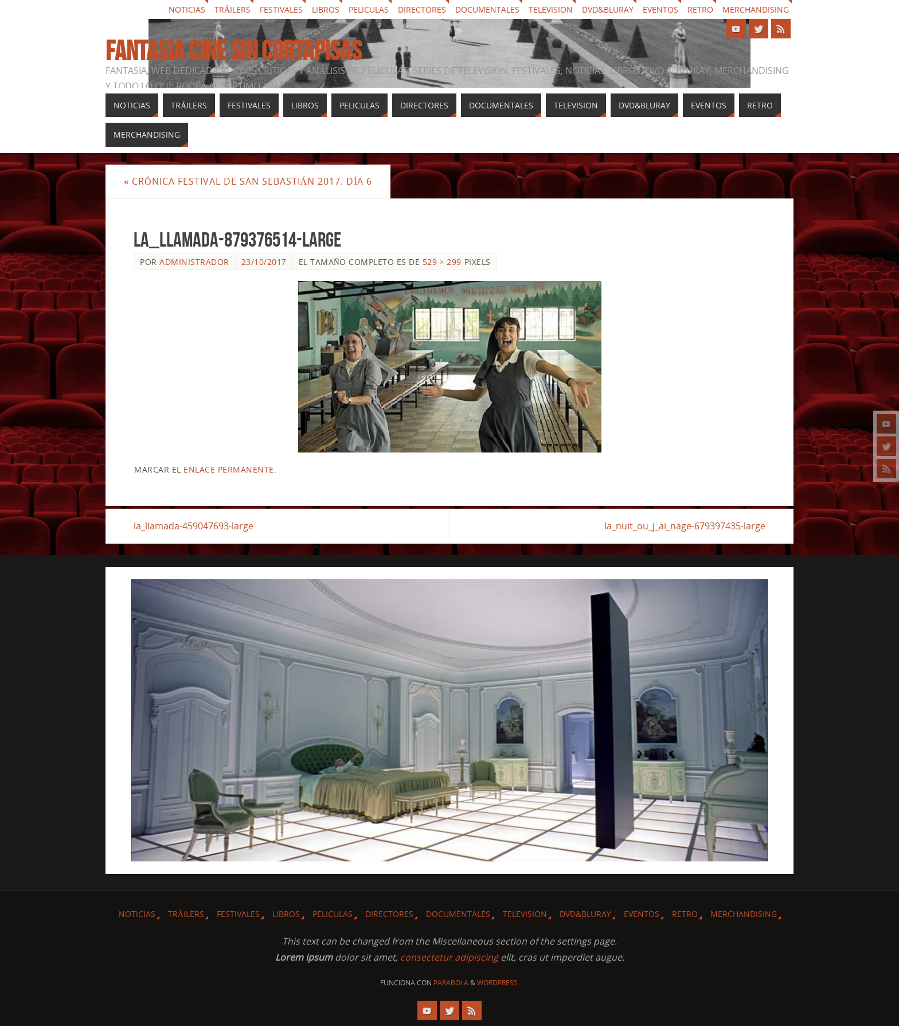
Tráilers (232, 9)
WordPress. (498, 983)
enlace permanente (228, 469)
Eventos (660, 9)
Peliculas (369, 9)
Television (551, 9)
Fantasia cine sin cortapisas (233, 51)
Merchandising (755, 9)
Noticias (187, 9)
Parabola (450, 983)
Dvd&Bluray (608, 9)
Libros (325, 9)
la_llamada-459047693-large (193, 526)
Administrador (194, 261)
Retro (700, 9)
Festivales (281, 9)
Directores (422, 9)
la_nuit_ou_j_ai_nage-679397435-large (684, 526)
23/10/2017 (264, 261)
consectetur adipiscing (449, 957)
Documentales (487, 9)
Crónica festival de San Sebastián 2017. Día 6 (248, 181)
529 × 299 (442, 261)
